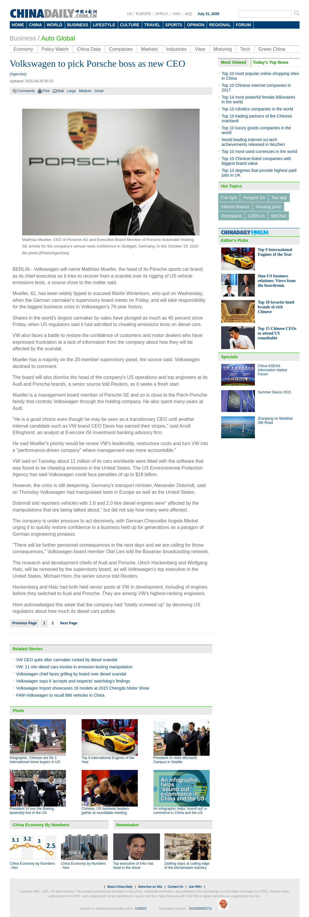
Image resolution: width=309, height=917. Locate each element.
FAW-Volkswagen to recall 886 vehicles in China (60, 695)
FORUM (243, 24)
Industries (176, 49)
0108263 (141, 908)
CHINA (35, 24)
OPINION (195, 24)
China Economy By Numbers (41, 824)
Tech (245, 49)
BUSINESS (77, 24)
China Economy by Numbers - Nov (83, 865)
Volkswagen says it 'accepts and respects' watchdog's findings (73, 681)
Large (71, 91)
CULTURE (130, 24)
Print (46, 91)
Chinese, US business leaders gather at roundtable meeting (105, 811)
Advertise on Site (150, 886)
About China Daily (119, 886)
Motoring (222, 49)
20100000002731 (200, 908)
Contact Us (175, 886)
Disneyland (231, 216)
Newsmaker (127, 824)
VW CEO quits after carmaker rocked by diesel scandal (66, 659)
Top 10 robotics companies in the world (257, 109)
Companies (121, 49)
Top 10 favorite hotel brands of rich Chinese (276, 307)
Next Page (68, 623)
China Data (89, 49)
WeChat (278, 216)
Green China (271, 49)
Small (99, 91)
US (129, 14)
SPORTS (173, 24)
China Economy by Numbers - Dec (32, 865)
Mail (60, 91)
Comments (26, 91)
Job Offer (195, 886)
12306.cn (256, 216)
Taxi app (279, 197)
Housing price (268, 206)
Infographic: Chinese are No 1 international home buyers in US (35, 760)
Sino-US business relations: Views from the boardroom (277, 281)
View (200, 49)
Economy (23, 49)
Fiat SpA (229, 197)
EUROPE (143, 14)
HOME (18, 24)
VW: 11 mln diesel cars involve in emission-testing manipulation (74, 666)
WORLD (54, 24)
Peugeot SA (254, 197)
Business (23, 38)
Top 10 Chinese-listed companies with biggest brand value (256, 161)
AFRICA (161, 14)
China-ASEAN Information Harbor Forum (272, 370)
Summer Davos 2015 (274, 392)
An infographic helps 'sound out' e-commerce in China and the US (180, 811)
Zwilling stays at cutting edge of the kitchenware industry (187, 865)
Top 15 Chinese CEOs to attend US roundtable (277, 333)
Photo (19, 710)
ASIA (176, 14)
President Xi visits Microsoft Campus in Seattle (175, 760)
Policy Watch (55, 49)
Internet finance (235, 206)
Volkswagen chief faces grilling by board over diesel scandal (71, 674)
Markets (149, 49)
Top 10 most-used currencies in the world (259, 151)
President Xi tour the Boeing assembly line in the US (32, 811)
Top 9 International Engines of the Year (275, 252)
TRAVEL (152, 24)
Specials (229, 356)
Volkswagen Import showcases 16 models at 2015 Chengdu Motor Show (82, 688)
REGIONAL (220, 24)
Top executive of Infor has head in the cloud (133, 865)
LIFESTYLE (104, 24)
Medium (85, 91)
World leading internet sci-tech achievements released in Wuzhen (253, 142)
